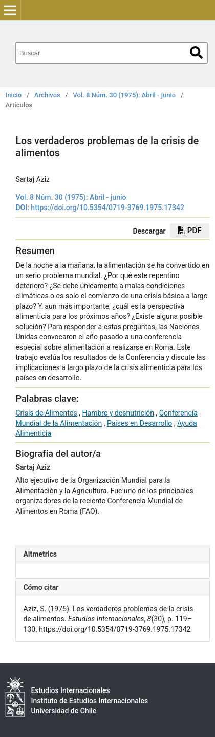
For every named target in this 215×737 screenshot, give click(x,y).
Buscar (196, 52)
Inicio (14, 95)
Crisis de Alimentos (46, 413)
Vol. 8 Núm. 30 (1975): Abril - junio (124, 95)
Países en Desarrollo (139, 423)
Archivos (47, 95)
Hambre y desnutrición (118, 413)
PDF (189, 230)
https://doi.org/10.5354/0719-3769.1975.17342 (107, 207)
